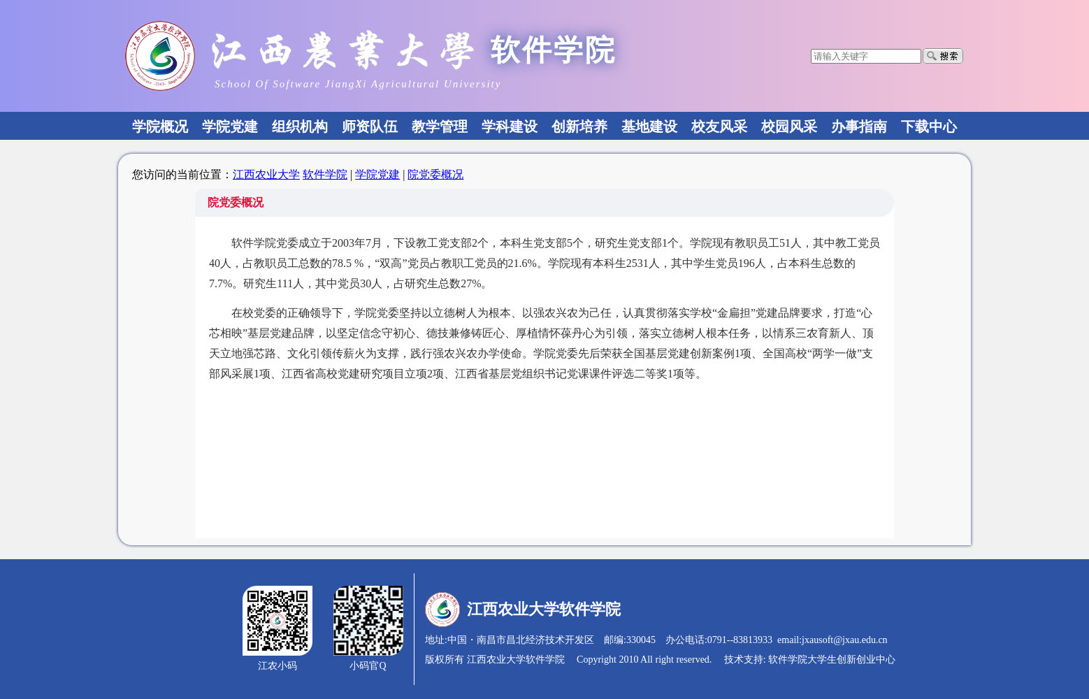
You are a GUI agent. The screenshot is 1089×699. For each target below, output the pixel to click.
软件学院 (325, 174)
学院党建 (377, 174)
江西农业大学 (266, 174)
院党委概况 (435, 174)
